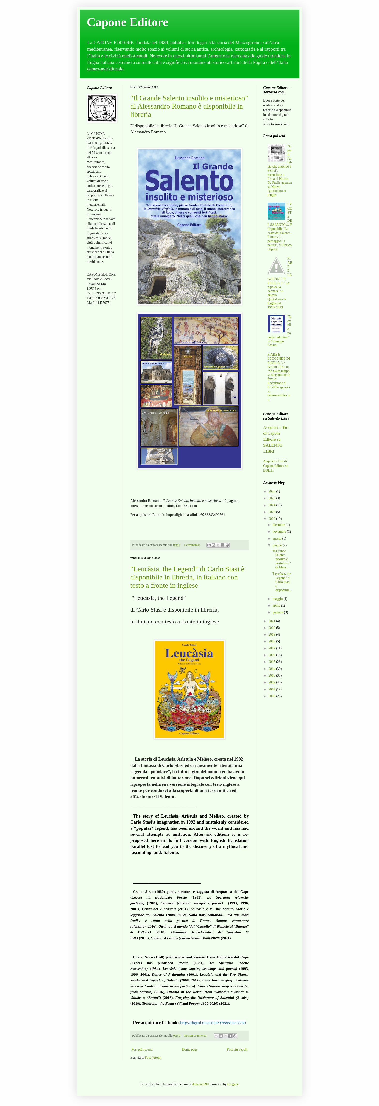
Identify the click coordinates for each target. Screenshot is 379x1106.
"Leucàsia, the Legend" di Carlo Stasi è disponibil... (282, 582)
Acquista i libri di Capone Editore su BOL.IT (275, 465)
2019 (272, 634)
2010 (272, 696)
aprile (276, 605)
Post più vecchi (237, 1049)
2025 (272, 498)
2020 (272, 628)
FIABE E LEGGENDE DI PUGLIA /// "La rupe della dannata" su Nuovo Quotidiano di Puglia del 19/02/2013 (280, 283)
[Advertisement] (101, 385)
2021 (272, 621)
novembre (279, 531)
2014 (272, 669)
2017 (272, 648)
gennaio (278, 612)
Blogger (232, 1084)
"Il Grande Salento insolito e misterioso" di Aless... (281, 559)
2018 (272, 641)
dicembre (279, 525)
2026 (272, 491)
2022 (272, 518)
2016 (272, 655)
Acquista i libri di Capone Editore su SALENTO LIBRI (276, 439)
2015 (272, 662)
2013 (272, 675)
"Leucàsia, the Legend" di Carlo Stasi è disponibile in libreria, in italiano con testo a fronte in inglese (187, 577)
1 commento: (192, 545)
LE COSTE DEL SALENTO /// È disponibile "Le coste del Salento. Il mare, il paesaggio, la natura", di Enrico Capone (280, 227)
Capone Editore (127, 22)
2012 (272, 682)
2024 (272, 505)
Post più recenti (142, 1049)
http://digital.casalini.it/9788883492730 (213, 1022)
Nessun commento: (196, 1035)
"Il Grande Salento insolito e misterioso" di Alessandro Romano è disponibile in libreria (189, 106)
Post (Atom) (153, 1057)
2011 (272, 689)
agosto (277, 538)
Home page (189, 1049)
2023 (272, 512)
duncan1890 (200, 1084)
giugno (277, 545)
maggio (278, 599)
